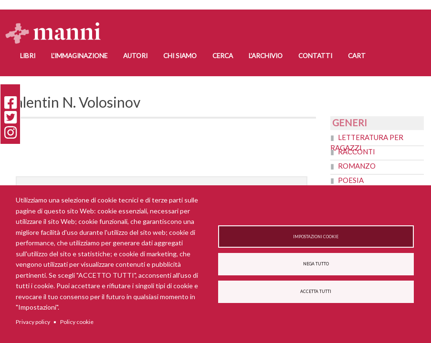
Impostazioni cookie (315, 236)
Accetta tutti (315, 292)
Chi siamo (180, 56)
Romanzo (357, 165)
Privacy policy (33, 321)
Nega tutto (316, 264)
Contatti (315, 56)
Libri (27, 56)
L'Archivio (266, 56)
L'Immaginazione (79, 56)
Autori (135, 56)
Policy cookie (77, 321)
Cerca (222, 56)
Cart (357, 56)
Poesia (351, 180)
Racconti (356, 151)
